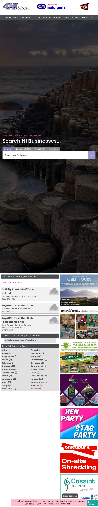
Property (26, 17)
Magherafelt (8, 379)
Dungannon (7, 369)
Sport (9, 282)
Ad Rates (47, 17)
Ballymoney (7, 356)
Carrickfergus (37, 359)
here (51, 504)
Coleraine (6, 363)
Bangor (34, 356)
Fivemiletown (8, 372)
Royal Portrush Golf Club (17, 305)
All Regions (36, 389)
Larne (33, 372)
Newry (5, 382)
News (77, 17)
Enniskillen (36, 369)
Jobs (39, 17)
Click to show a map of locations (20, 340)
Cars (34, 17)
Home (8, 17)
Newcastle (36, 379)
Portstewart (7, 389)
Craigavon (7, 366)
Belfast (5, 359)
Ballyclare (6, 353)
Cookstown (36, 363)
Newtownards (37, 382)
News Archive (87, 17)
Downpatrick (37, 366)
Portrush (35, 385)
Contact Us (68, 17)
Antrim (5, 350)
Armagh (35, 350)
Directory (17, 17)
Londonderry (37, 376)
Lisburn (5, 376)
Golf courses (17, 282)
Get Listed (57, 17)
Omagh (5, 385)
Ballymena (36, 353)
